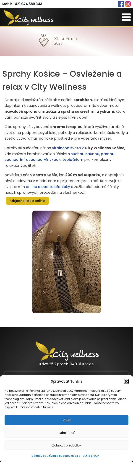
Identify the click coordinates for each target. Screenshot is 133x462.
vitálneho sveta (66, 148)
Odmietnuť (66, 433)
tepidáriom (73, 159)
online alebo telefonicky (48, 186)
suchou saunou (85, 154)
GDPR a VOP (91, 456)
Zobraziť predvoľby (66, 445)
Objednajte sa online (27, 200)
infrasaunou (31, 159)
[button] (126, 381)
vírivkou (51, 159)
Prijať (67, 420)
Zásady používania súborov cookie (56, 456)
